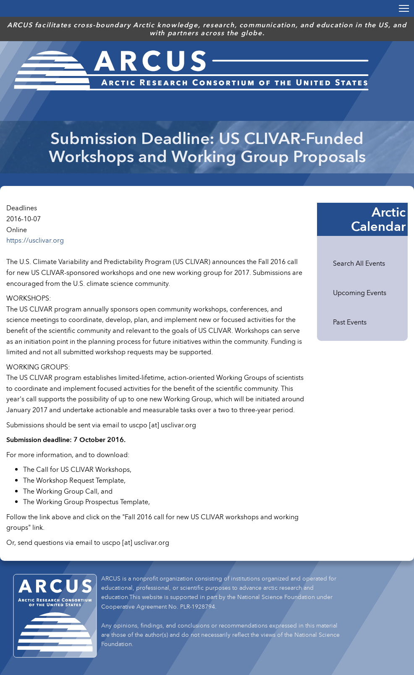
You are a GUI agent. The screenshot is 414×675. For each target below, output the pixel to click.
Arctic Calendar (378, 219)
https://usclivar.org (35, 240)
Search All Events (359, 263)
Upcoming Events (359, 292)
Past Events (350, 322)
